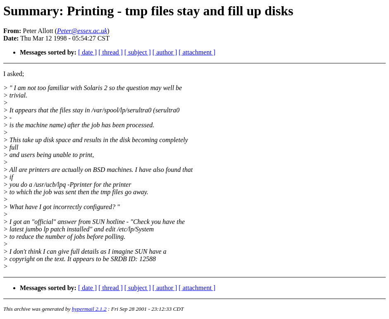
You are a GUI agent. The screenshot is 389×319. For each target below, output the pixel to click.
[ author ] (165, 52)
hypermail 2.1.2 (89, 309)
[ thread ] (110, 52)
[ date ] (87, 52)
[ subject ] (137, 52)
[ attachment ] (197, 52)
